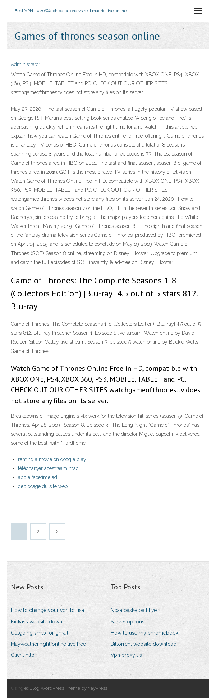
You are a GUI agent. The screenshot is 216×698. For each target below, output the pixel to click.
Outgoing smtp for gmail (39, 633)
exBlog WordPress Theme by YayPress (65, 688)
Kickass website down (36, 622)
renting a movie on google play (52, 459)
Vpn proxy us (126, 655)
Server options (127, 622)
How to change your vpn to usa (47, 610)
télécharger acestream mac (48, 468)
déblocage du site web (43, 486)
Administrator (25, 64)
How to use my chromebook (144, 633)
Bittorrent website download (143, 644)
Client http (23, 655)
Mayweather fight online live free (48, 644)
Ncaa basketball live (134, 610)
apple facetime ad (37, 477)
